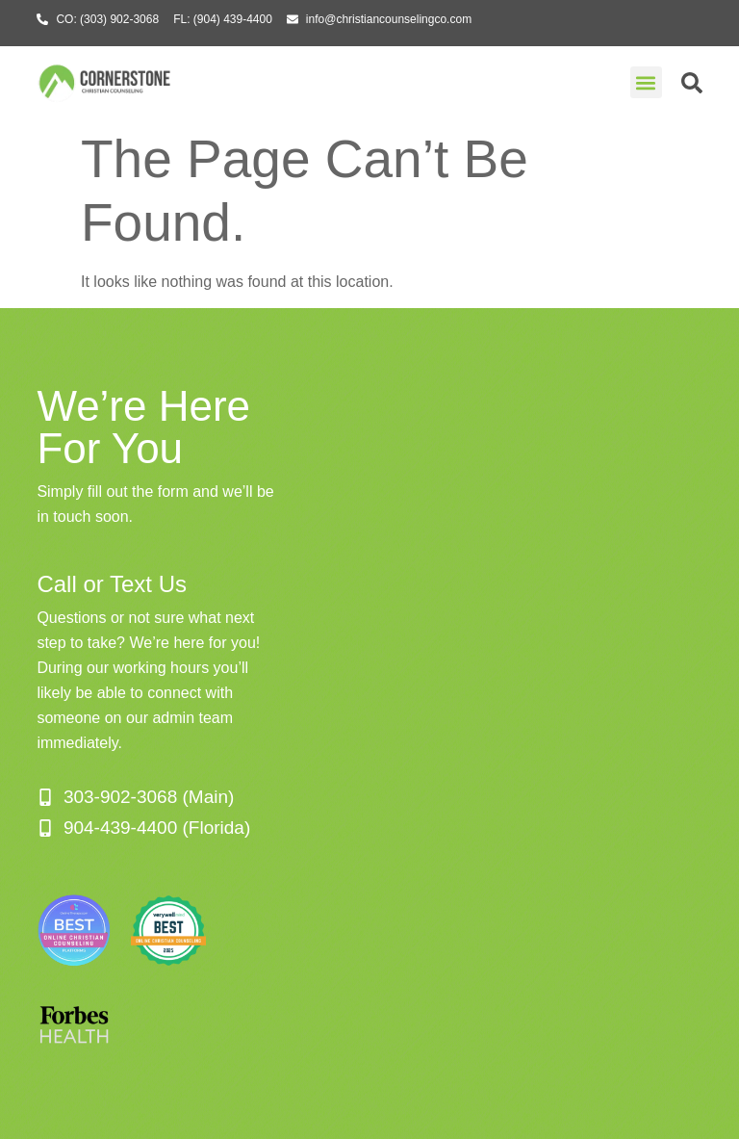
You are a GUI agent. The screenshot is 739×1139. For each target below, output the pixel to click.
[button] (646, 82)
